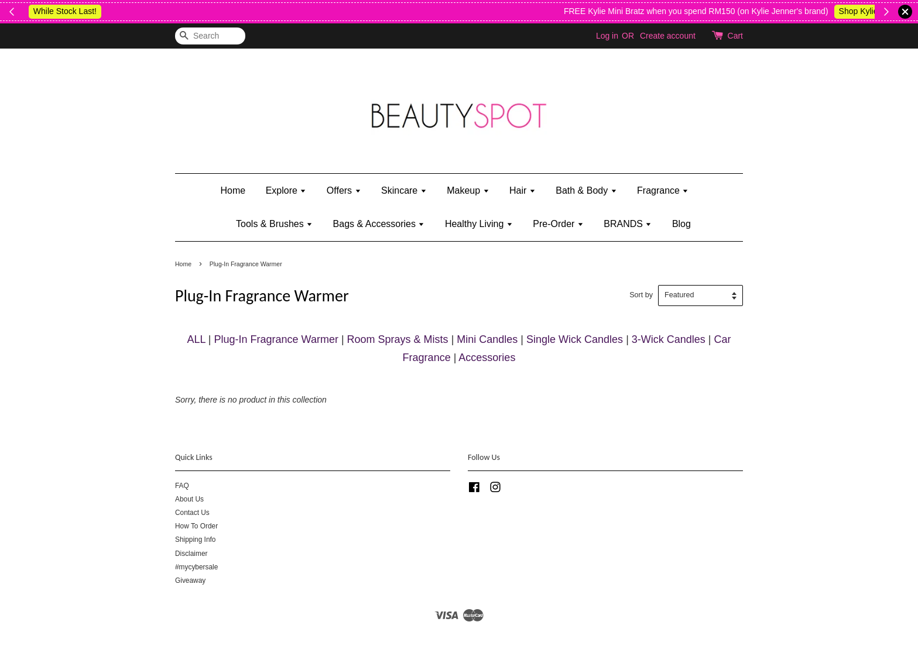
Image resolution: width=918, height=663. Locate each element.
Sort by (641, 295)
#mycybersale (196, 567)
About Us (189, 499)
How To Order (196, 526)
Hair (522, 190)
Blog (681, 224)
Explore (286, 190)
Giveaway (190, 580)
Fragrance (662, 190)
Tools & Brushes (274, 224)
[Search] (210, 36)
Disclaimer (191, 553)
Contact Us (192, 513)
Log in (607, 35)
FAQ (182, 486)
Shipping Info (195, 539)
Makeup (468, 190)
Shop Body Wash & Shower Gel (686, 11)
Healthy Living (479, 224)
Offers (344, 190)
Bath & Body (586, 190)
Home (233, 190)
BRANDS (628, 224)
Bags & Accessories (379, 224)
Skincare (404, 190)
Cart (735, 35)
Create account (668, 35)
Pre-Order (558, 224)
